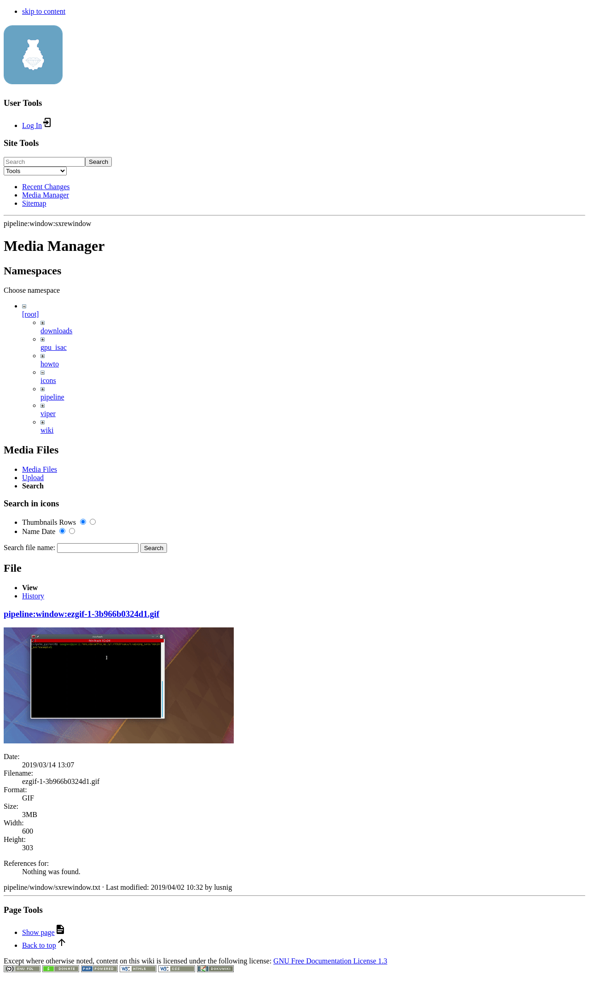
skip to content (43, 11)
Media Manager (45, 195)
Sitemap (34, 203)
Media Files (39, 596)
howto (49, 364)
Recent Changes (46, 187)
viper (48, 414)
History (33, 973)
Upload (33, 605)
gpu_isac (53, 347)
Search (98, 161)
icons (48, 380)
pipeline (52, 397)
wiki (46, 430)
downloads (56, 331)
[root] (30, 314)
